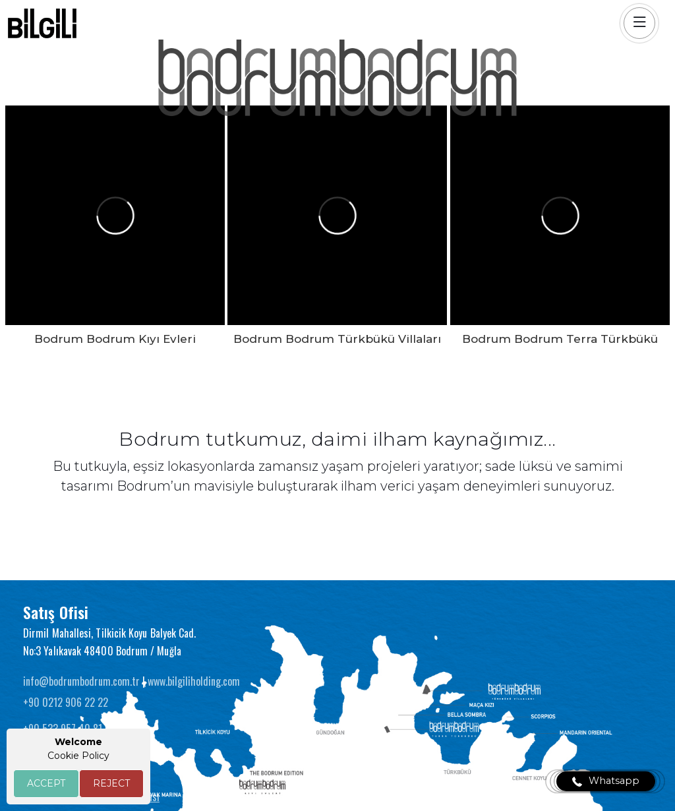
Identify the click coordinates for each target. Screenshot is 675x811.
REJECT (111, 783)
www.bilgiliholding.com (194, 681)
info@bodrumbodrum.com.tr (82, 681)
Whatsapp (605, 781)
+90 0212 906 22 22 (65, 702)
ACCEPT (46, 783)
